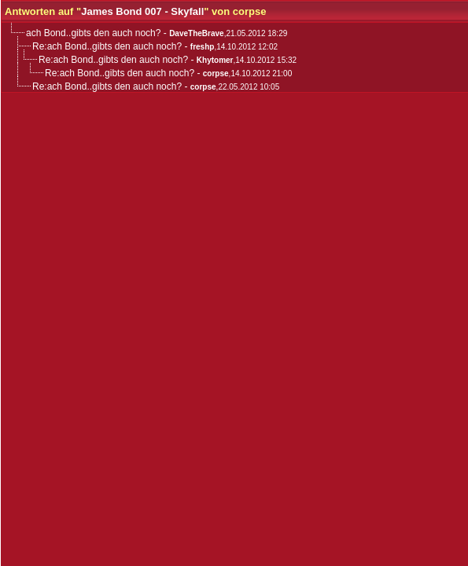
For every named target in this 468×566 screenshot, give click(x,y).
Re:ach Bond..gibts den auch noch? (107, 46)
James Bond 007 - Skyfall (142, 11)
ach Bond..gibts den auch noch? (93, 33)
